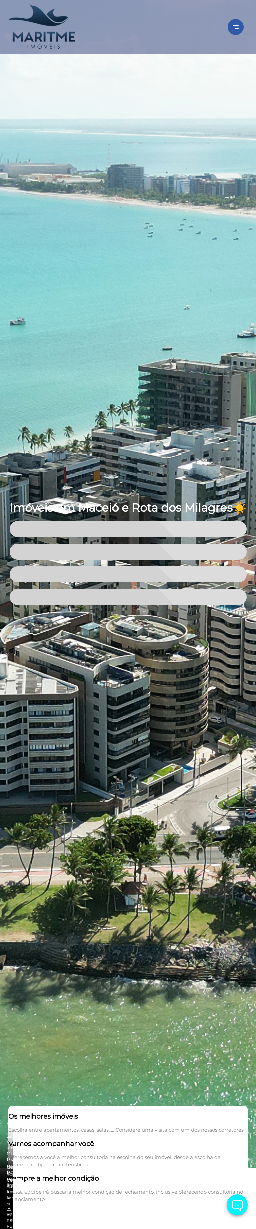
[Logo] (48, 27)
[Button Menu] (236, 27)
